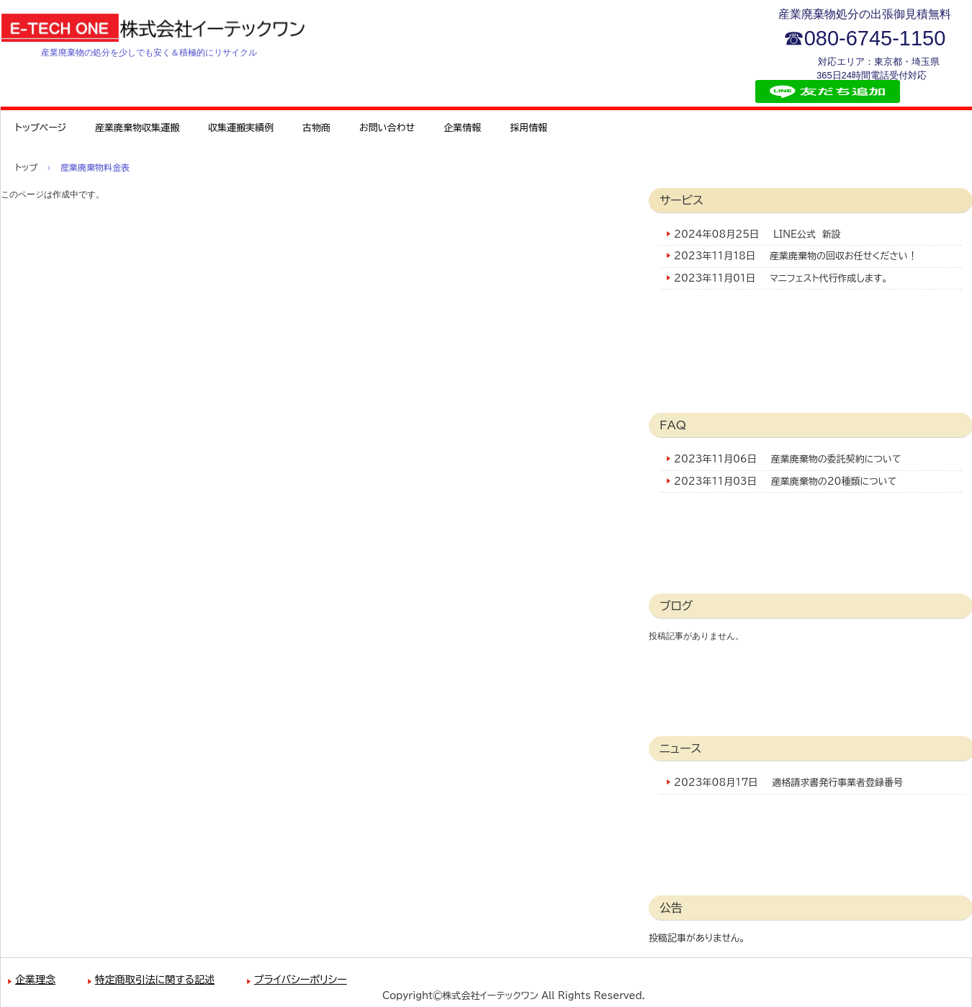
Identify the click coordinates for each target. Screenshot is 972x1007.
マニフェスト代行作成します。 (829, 278)
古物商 (316, 128)
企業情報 (462, 128)
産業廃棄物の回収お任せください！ (843, 256)
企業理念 (35, 980)
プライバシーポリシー (300, 980)
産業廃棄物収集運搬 (137, 128)
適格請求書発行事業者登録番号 (837, 782)
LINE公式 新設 (807, 234)
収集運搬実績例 (241, 128)
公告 (671, 907)
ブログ (676, 606)
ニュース (680, 748)
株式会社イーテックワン (169, 27)
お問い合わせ (387, 128)
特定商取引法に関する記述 (155, 980)
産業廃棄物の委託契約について (836, 459)
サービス (681, 200)
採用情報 (528, 128)
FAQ (673, 425)
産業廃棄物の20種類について (834, 481)
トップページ (40, 128)
